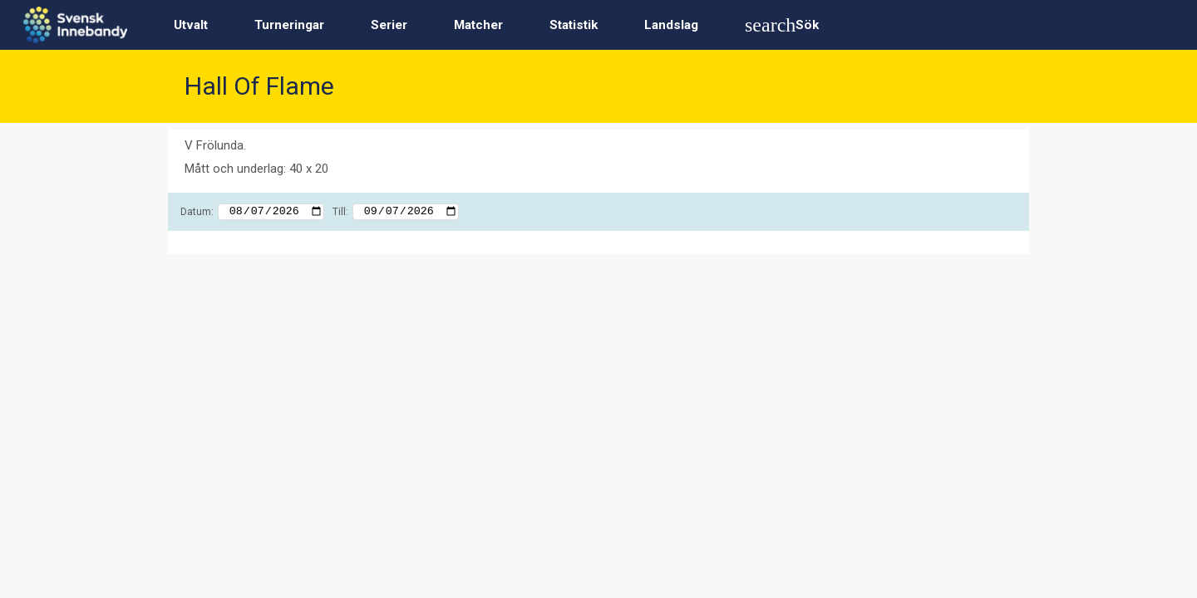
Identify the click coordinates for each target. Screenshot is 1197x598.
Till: (340, 212)
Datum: (197, 212)
